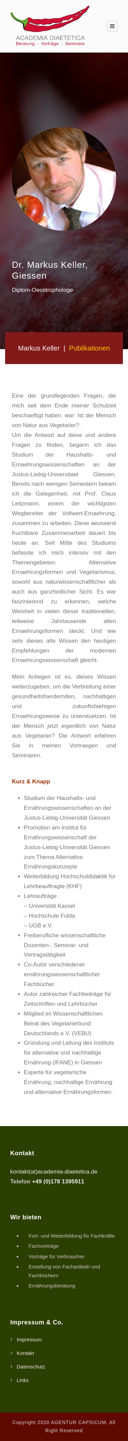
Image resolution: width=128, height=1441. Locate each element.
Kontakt (25, 1353)
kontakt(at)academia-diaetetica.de (53, 1171)
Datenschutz (31, 1366)
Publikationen (89, 348)
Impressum (29, 1339)
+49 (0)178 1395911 (58, 1181)
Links (23, 1380)
